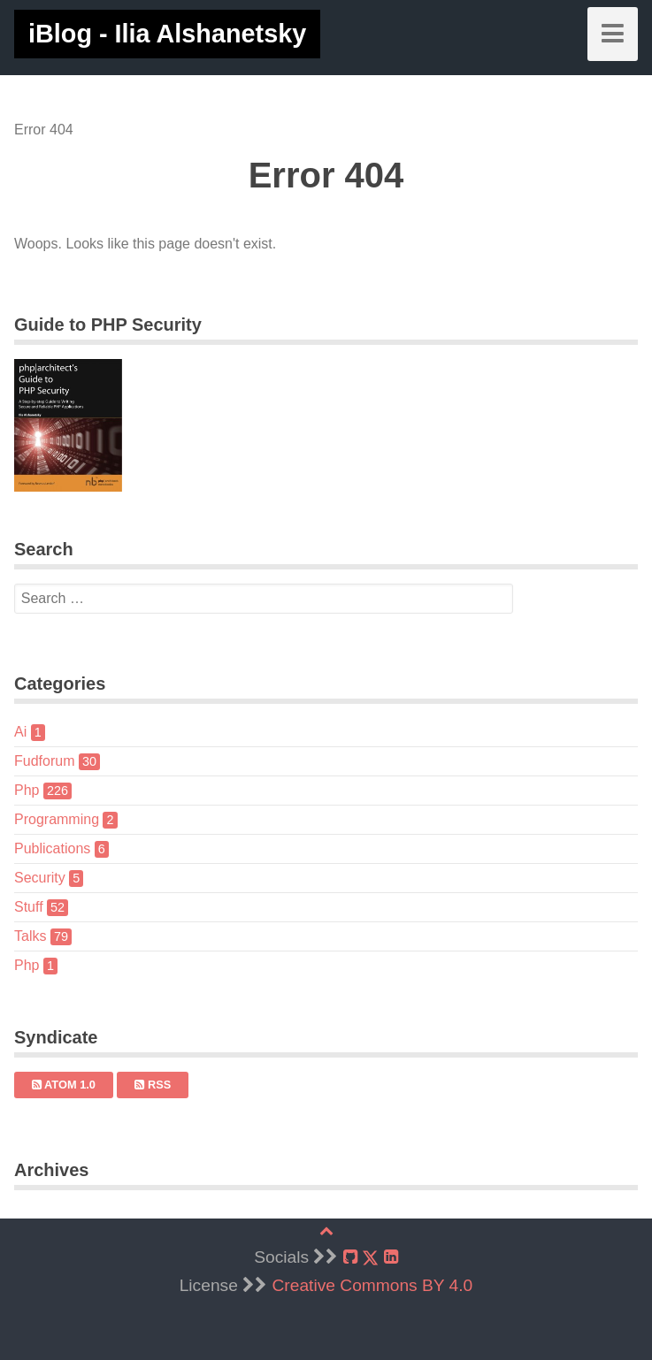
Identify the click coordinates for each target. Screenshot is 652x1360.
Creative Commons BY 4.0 (372, 1285)
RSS (152, 1084)
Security (48, 877)
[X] (370, 1257)
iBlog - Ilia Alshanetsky (167, 33)
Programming (66, 819)
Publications (61, 848)
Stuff (41, 906)
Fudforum (57, 760)
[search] (263, 599)
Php (43, 790)
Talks (43, 936)
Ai (29, 731)
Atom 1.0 (64, 1084)
